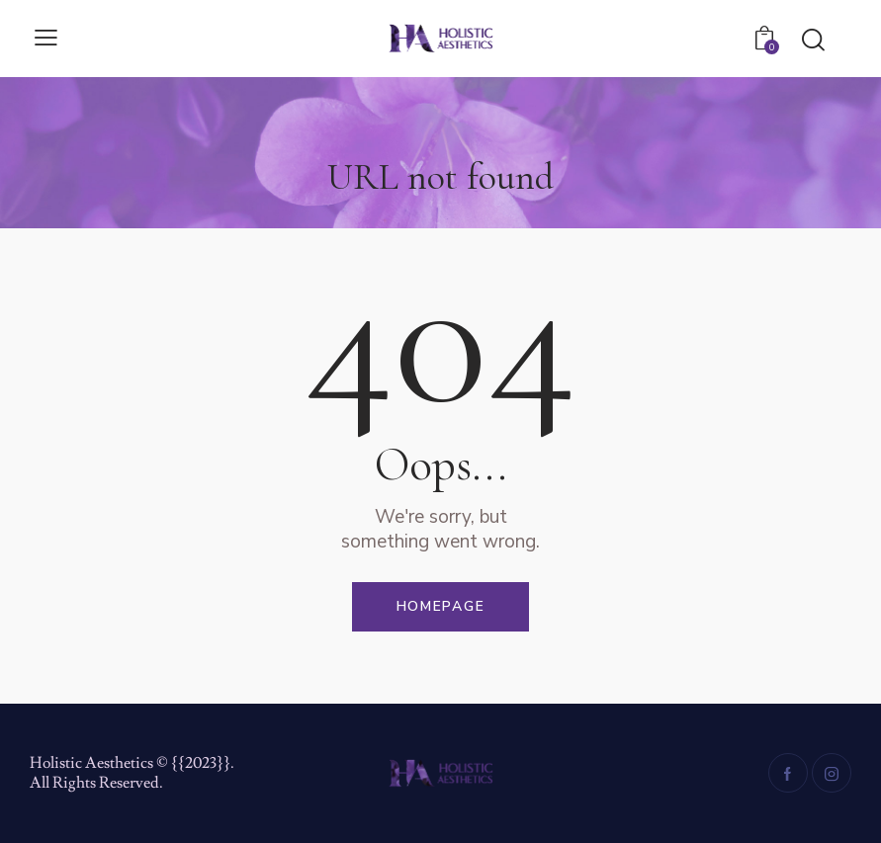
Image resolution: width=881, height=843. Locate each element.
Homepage (440, 606)
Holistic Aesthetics (91, 763)
